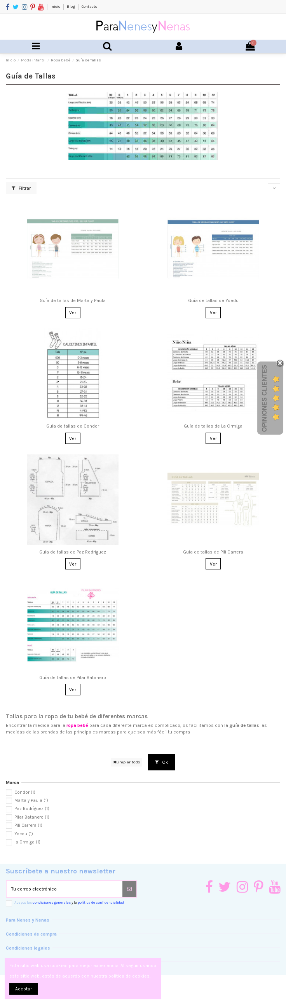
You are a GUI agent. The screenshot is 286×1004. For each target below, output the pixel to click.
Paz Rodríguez (31, 808)
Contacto (89, 6)
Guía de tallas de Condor (72, 426)
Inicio (56, 6)
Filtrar (21, 188)
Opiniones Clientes (264, 398)
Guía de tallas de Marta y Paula (73, 300)
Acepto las (69, 902)
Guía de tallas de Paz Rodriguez (72, 552)
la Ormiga (27, 842)
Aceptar (23, 989)
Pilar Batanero (31, 817)
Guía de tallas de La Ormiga (213, 426)
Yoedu (23, 833)
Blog (71, 6)
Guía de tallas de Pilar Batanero (72, 677)
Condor (24, 792)
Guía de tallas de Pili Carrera (213, 552)
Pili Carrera (28, 825)
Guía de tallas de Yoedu (213, 300)
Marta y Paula (31, 800)
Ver (72, 312)
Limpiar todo (126, 762)
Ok (161, 762)
